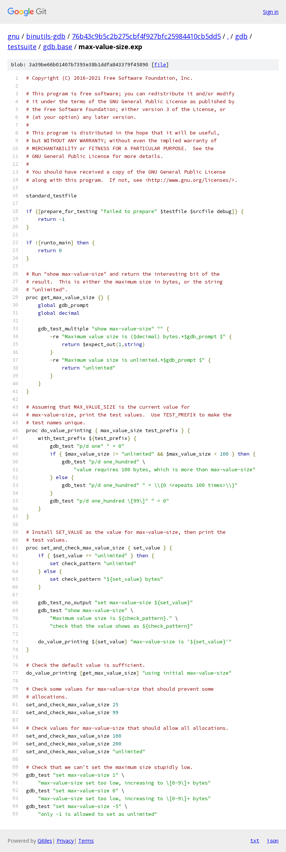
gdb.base (57, 46)
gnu (13, 36)
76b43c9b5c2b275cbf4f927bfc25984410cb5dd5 (146, 36)
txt (254, 840)
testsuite (21, 46)
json (273, 840)
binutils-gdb (46, 36)
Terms (86, 840)
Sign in (271, 11)
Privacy (65, 840)
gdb (241, 36)
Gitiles (45, 840)
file (160, 64)
